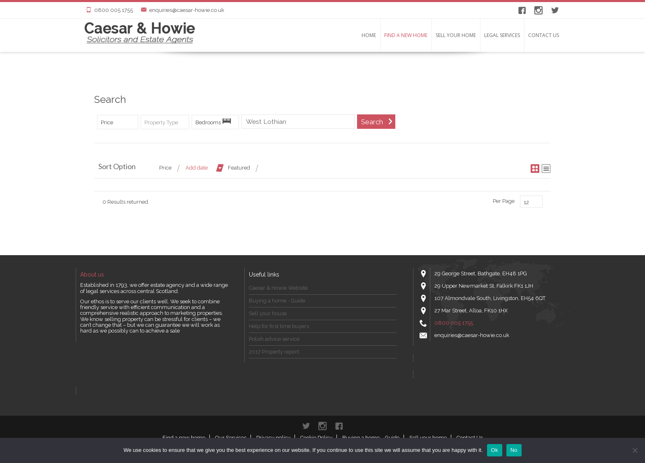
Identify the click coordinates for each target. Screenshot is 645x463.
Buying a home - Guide (277, 301)
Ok (494, 450)
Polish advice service (274, 339)
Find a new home (405, 35)
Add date (197, 168)
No (513, 450)
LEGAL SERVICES (502, 35)
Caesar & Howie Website (278, 288)
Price (165, 168)
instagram (538, 10)
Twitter (555, 10)
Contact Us (543, 35)
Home (369, 35)
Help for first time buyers (279, 326)
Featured (239, 168)
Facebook (522, 10)
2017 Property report (274, 352)
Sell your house (268, 313)
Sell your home (456, 35)
